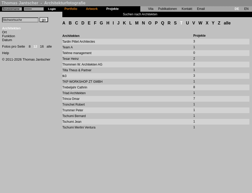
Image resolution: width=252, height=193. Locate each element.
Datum (7, 40)
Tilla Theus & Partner (76, 70)
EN (246, 9)
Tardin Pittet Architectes (78, 41)
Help (5, 53)
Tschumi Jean (71, 122)
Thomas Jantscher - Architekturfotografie (43, 3)
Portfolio (70, 9)
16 (42, 46)
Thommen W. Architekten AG (82, 64)
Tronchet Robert (73, 104)
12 (35, 46)
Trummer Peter (72, 110)
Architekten (11, 28)
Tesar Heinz (70, 59)
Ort (4, 32)
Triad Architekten (74, 93)
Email (201, 9)
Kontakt (187, 9)
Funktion (8, 36)
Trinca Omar (70, 99)
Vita (150, 9)
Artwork (92, 9)
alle (49, 46)
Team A (67, 47)
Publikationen (167, 9)
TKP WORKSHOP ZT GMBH (82, 81)
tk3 (64, 76)
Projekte (112, 9)
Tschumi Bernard (74, 116)
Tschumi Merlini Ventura (78, 127)
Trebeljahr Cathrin (74, 87)
